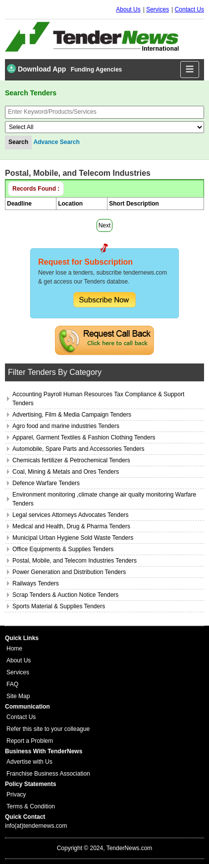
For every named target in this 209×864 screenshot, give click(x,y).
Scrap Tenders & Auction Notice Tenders (65, 594)
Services (157, 9)
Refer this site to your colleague (48, 728)
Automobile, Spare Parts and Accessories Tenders (78, 448)
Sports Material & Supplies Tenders (58, 606)
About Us (128, 9)
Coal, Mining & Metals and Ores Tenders (65, 471)
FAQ (12, 684)
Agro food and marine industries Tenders (65, 426)
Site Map (18, 696)
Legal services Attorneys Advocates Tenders (70, 514)
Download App (36, 68)
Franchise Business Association (48, 773)
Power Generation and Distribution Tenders (69, 572)
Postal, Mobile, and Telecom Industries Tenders (74, 560)
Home (14, 648)
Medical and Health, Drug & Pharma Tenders (71, 526)
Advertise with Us (29, 761)
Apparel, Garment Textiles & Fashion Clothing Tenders (83, 437)
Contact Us (189, 9)
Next (105, 225)
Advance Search (56, 142)
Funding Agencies (96, 69)
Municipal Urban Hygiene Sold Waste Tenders (72, 537)
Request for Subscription (85, 262)
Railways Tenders (35, 583)
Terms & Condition (30, 806)
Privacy (16, 794)
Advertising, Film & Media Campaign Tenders (71, 414)
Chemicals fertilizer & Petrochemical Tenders (71, 460)
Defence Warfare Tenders (46, 483)
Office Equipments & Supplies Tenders (62, 549)
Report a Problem (29, 740)
